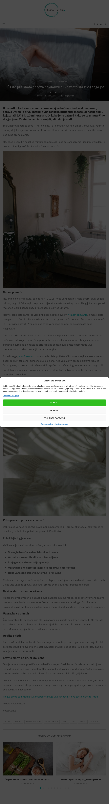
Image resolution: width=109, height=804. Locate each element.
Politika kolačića (47, 424)
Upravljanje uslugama (11, 395)
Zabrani (54, 410)
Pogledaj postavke (54, 418)
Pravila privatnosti (61, 424)
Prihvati (54, 402)
